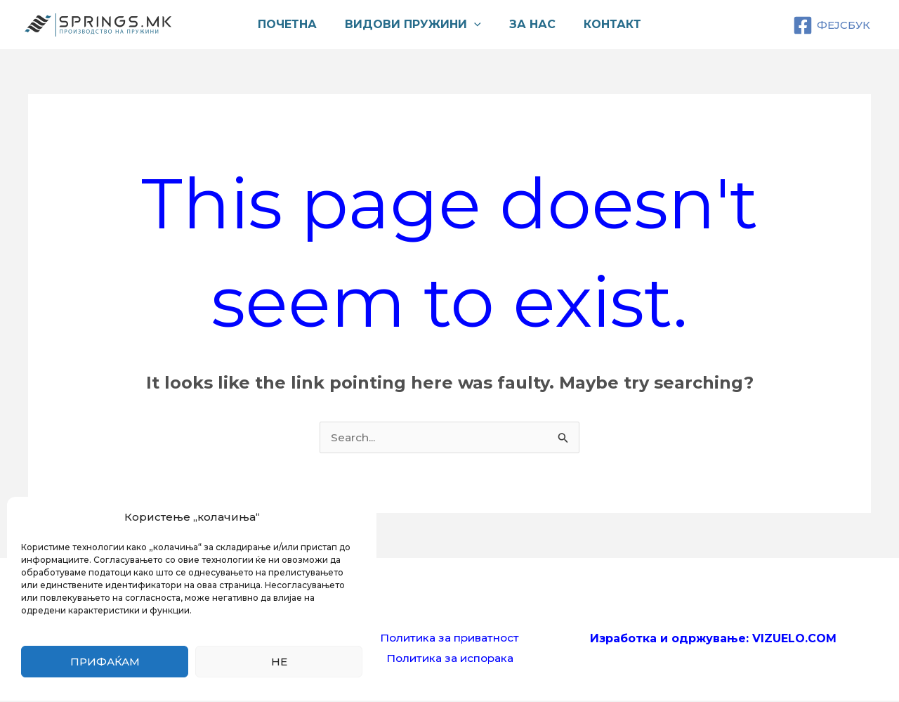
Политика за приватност (449, 638)
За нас (529, 24)
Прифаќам (105, 661)
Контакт (604, 24)
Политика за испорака (450, 659)
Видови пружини (416, 24)
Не (279, 661)
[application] (477, 24)
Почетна (295, 24)
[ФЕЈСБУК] (831, 25)
